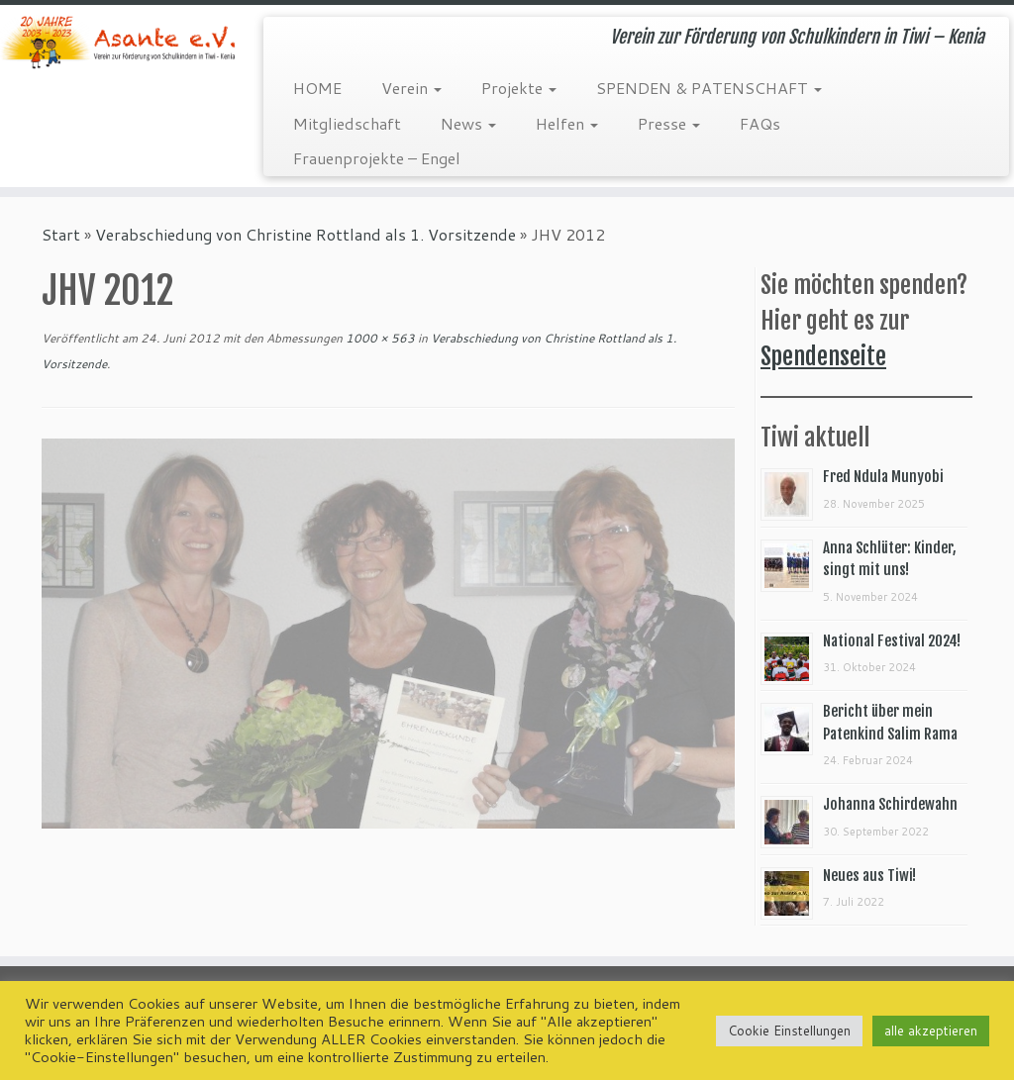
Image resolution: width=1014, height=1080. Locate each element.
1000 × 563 (379, 338)
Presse (669, 123)
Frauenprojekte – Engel (376, 158)
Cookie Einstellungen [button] (789, 1030)
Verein (411, 87)
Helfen (567, 123)
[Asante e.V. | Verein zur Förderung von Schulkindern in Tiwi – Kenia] (119, 42)
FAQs (760, 123)
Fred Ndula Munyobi (883, 476)
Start (61, 234)
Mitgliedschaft (347, 123)
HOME (317, 87)
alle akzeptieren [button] (930, 1030)
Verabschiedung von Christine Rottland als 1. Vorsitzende (305, 234)
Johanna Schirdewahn (890, 804)
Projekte (519, 87)
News (468, 123)
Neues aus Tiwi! (869, 875)
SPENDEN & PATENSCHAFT (709, 87)
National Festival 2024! (892, 641)
